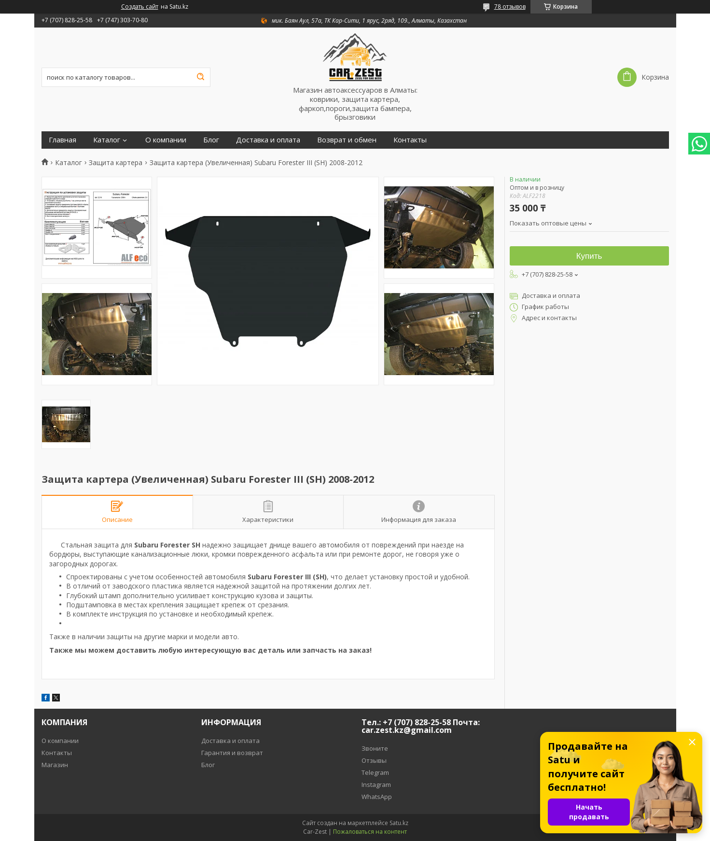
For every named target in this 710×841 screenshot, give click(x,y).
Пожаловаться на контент (370, 831)
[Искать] (200, 77)
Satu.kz (399, 823)
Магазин (55, 764)
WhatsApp (377, 796)
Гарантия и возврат (232, 752)
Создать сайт (139, 6)
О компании (165, 139)
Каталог (106, 139)
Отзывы (374, 760)
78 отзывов (510, 6)
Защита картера (115, 162)
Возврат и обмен (346, 139)
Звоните (375, 748)
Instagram (376, 784)
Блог (211, 139)
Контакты (410, 139)
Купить (589, 256)
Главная (62, 139)
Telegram (375, 772)
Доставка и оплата (268, 139)
